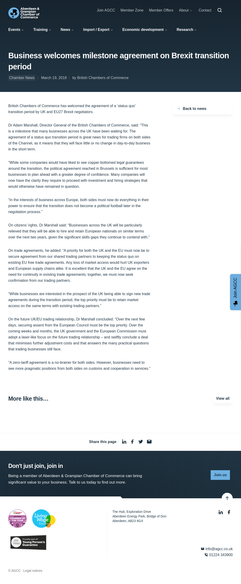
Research (185, 30)
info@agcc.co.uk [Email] (217, 549)
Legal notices (33, 570)
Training (40, 30)
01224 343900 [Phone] (218, 555)
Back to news (191, 108)
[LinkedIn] (221, 512)
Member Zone (131, 10)
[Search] (219, 10)
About (184, 10)
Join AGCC (106, 10)
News (65, 30)
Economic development (143, 30)
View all (223, 398)
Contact (205, 10)
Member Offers (161, 10)
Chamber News (21, 78)
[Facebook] (229, 512)
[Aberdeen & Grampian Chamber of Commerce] (23, 12)
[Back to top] (227, 498)
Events (14, 30)
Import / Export (96, 30)
